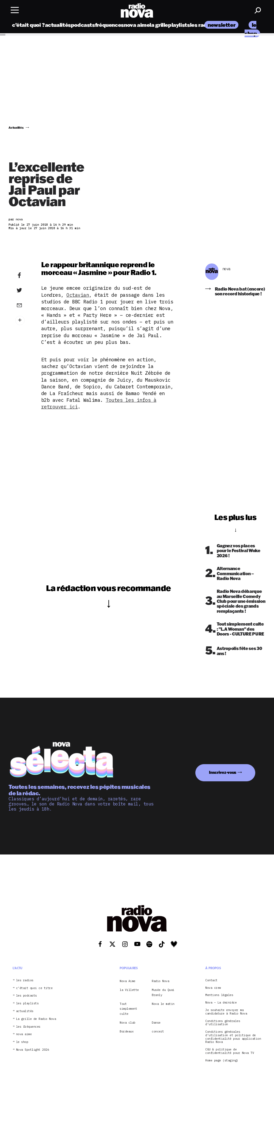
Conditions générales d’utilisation (222, 1022)
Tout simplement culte (128, 1009)
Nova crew (213, 988)
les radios (202, 24)
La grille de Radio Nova (36, 1019)
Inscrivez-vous (222, 772)
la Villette (129, 990)
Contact (211, 980)
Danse (156, 1022)
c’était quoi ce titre (34, 988)
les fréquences (28, 1026)
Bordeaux (127, 1031)
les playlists (27, 1003)
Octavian (77, 295)
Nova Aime (127, 981)
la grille (159, 24)
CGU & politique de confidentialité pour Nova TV (229, 1051)
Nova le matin (163, 1004)
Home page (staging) (221, 1060)
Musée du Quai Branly (163, 992)
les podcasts (26, 995)
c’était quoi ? (28, 24)
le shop (22, 1042)
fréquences (109, 24)
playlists (179, 24)
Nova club (127, 1022)
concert (158, 1031)
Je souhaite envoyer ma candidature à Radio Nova (226, 1011)
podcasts (83, 24)
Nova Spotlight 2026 (32, 1049)
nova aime (137, 24)
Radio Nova (160, 981)
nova (226, 269)
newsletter (221, 24)
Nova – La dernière (221, 1002)
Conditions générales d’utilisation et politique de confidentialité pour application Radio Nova (233, 1037)
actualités (58, 24)
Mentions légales (219, 995)
